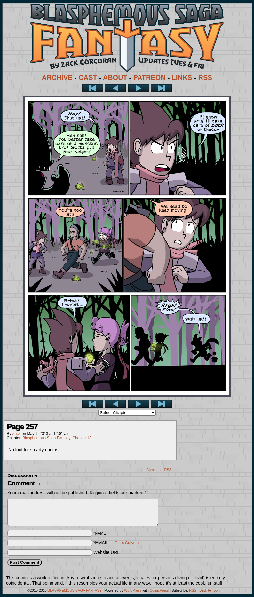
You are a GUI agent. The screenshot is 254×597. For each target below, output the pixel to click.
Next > (138, 88)
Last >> (161, 88)
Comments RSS (158, 470)
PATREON (149, 78)
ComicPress (159, 590)
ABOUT (115, 78)
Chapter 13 (81, 438)
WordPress (132, 590)
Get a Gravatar (127, 543)
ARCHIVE (57, 78)
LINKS (182, 78)
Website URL (106, 552)
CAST (88, 78)
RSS (205, 78)
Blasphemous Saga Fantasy (46, 438)
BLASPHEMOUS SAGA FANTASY (75, 590)
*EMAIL (116, 542)
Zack (16, 433)
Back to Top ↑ (209, 590)
